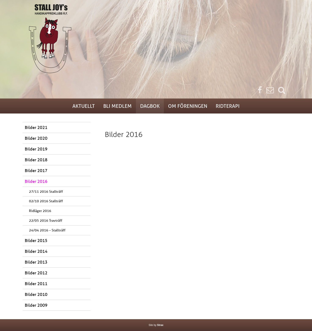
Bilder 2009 (36, 305)
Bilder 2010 (36, 294)
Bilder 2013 (36, 262)
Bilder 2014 (36, 251)
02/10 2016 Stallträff (46, 201)
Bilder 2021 (36, 127)
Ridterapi (228, 106)
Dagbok (150, 106)
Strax (160, 325)
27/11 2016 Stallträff (46, 191)
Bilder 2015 (36, 240)
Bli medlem (117, 106)
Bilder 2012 (36, 272)
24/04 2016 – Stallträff (47, 230)
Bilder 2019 (36, 149)
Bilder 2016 (36, 181)
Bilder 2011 (36, 283)
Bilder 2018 (36, 159)
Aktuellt (83, 106)
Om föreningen (187, 106)
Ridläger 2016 (40, 210)
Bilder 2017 (36, 170)
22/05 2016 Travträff (45, 220)
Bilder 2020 (36, 138)
